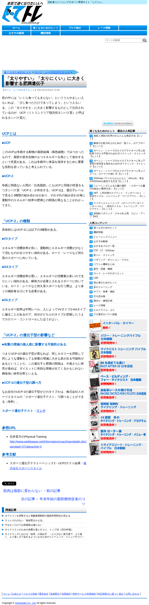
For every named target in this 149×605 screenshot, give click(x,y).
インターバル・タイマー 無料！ (118, 322)
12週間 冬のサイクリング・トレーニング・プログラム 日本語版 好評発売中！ (118, 417)
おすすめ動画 (16, 33)
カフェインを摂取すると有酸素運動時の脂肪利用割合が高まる (37, 511)
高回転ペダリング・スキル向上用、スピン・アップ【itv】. (117, 211)
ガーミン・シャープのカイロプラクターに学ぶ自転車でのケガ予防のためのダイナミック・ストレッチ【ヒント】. (118, 149)
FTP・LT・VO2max (104, 246)
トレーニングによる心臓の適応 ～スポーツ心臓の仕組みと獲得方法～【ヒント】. (117, 183)
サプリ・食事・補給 (104, 287)
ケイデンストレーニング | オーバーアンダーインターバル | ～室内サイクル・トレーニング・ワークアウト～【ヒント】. (117, 202)
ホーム (16, 27)
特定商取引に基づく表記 (110, 590)
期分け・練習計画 (103, 296)
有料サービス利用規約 (84, 590)
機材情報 (46, 33)
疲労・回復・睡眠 (103, 265)
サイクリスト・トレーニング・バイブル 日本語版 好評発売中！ (118, 349)
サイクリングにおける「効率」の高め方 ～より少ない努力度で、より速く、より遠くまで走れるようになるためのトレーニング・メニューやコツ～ (44, 531)
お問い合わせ (132, 590)
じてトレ (23, 12)
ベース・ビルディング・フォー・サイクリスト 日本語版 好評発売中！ (118, 376)
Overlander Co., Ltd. (25, 599)
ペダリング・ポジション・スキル (111, 255)
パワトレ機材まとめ (104, 260)
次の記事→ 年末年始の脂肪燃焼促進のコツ (53, 497)
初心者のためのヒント (105, 278)
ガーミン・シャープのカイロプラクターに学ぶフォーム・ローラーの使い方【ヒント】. (117, 168)
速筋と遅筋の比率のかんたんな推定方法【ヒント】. (116, 133)
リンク (41, 407)
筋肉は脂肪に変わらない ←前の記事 (31, 487)
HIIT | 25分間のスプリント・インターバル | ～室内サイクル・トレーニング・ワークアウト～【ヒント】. (118, 192)
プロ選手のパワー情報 (105, 310)
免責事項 (54, 590)
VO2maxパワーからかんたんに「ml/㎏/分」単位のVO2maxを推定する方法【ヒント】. (117, 176)
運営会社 (43, 590)
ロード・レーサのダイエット (52, 68)
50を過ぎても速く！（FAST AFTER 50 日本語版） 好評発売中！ (118, 363)
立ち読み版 (99, 292)
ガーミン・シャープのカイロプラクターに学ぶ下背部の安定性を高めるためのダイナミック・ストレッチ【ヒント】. (118, 159)
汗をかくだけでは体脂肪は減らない (23, 521)
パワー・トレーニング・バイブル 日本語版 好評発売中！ (118, 335)
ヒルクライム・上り (104, 306)
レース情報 (104, 27)
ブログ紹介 (74, 27)
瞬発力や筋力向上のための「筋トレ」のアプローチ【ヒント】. (117, 141)
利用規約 (66, 590)
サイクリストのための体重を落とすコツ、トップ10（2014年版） (39, 525)
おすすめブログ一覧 (104, 242)
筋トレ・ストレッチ (104, 251)
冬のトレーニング (103, 283)
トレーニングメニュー (105, 233)
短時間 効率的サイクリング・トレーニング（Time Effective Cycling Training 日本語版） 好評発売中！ (118, 404)
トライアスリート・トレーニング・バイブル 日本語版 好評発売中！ (118, 445)
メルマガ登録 (30, 590)
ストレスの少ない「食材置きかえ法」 (25, 516)
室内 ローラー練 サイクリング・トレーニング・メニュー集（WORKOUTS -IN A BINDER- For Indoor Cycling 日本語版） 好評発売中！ (118, 431)
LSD (96, 274)
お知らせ (16, 590)
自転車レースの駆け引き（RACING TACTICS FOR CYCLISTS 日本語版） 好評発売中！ (118, 390)
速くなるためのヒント (45, 27)
